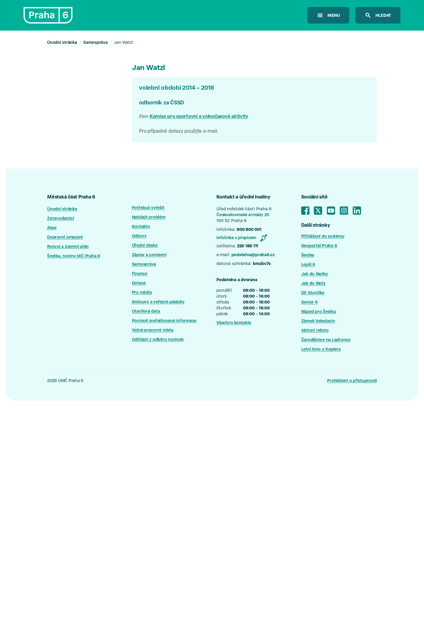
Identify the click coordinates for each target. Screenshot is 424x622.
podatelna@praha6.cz (253, 255)
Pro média (142, 293)
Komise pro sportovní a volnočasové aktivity (199, 116)
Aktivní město (315, 331)
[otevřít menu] (328, 15)
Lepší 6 (308, 265)
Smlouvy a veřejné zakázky (158, 302)
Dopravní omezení (65, 238)
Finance (139, 274)
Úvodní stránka (62, 43)
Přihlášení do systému (322, 237)
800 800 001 (249, 230)
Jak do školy (313, 284)
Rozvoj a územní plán (68, 247)
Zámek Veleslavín (318, 321)
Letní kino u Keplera (321, 350)
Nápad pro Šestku (318, 312)
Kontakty (141, 227)
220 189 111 (247, 246)
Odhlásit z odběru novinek (158, 340)
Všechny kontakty (233, 323)
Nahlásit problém (148, 218)
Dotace (139, 283)
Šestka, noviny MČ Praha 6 (73, 256)
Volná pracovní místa (152, 330)
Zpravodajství (60, 219)
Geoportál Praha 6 (319, 246)
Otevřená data (146, 312)
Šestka (307, 256)
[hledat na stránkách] (378, 15)
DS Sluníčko (312, 293)
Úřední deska (145, 246)
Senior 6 (309, 303)
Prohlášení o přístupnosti (352, 381)
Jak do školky (314, 274)
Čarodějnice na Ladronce (325, 340)
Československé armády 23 (242, 215)
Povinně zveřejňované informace (164, 321)
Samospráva (95, 43)
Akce (52, 228)
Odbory (139, 236)
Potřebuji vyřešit (148, 208)
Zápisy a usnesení (149, 255)
